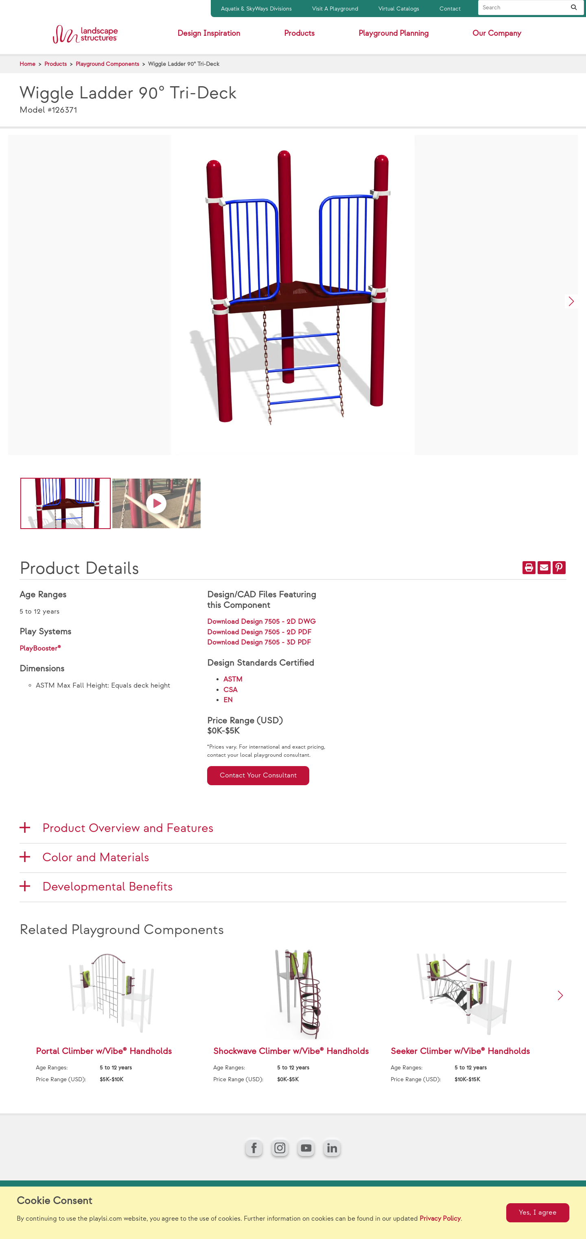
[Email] (544, 567)
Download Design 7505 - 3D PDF (259, 642)
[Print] (529, 567)
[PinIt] (559, 567)
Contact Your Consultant (258, 775)
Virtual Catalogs (398, 8)
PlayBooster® (40, 649)
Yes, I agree (538, 1213)
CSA (230, 690)
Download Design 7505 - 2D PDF (259, 632)
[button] (571, 301)
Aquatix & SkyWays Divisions (256, 8)
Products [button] (299, 33)
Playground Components (107, 64)
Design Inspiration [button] (208, 33)
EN (228, 700)
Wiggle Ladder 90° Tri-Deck (183, 64)
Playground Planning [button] (394, 33)
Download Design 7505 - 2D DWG (261, 622)
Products (55, 64)
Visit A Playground (335, 8)
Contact (450, 8)
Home (27, 64)
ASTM (233, 679)
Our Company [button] (496, 33)
